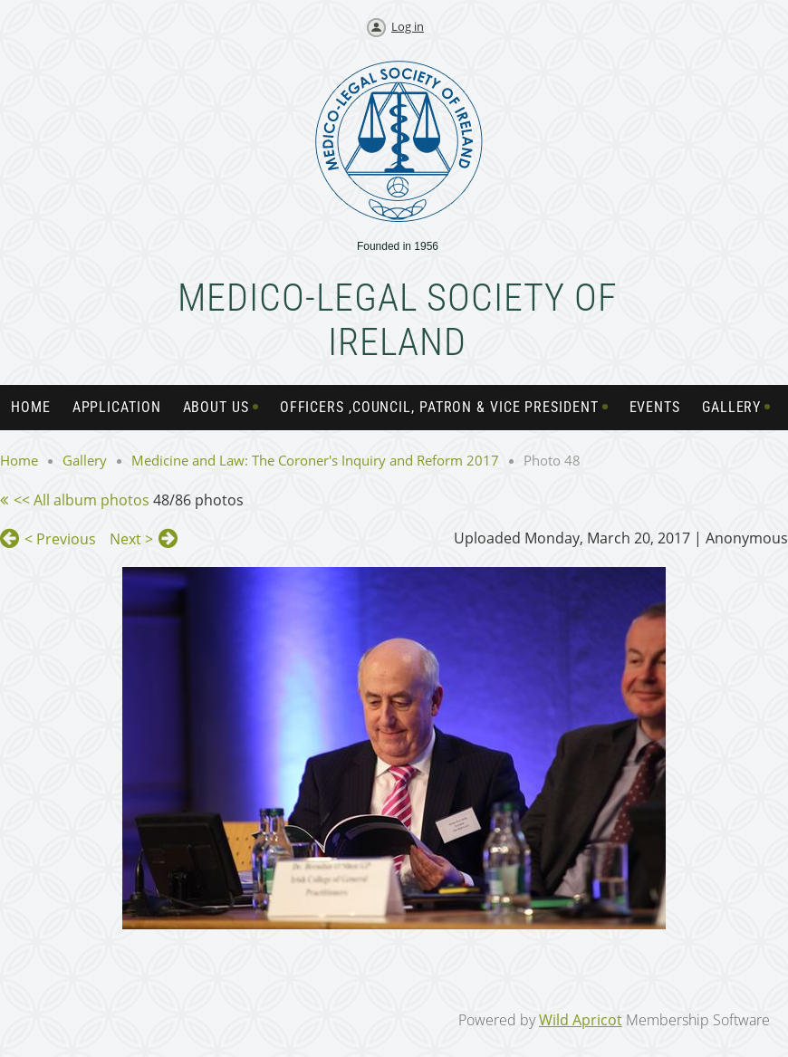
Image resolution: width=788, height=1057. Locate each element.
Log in (407, 26)
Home (19, 460)
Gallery (84, 460)
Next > (131, 539)
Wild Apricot (580, 1020)
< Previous (60, 539)
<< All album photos (81, 500)
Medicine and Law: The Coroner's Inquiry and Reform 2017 (315, 460)
